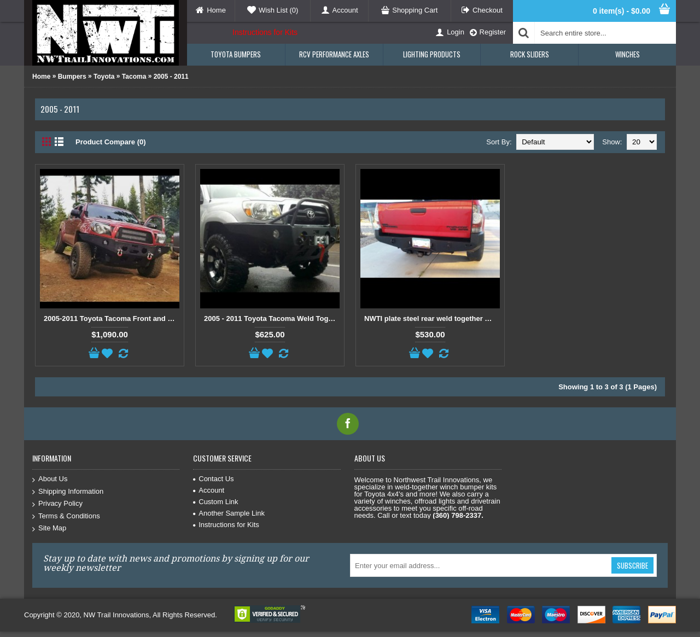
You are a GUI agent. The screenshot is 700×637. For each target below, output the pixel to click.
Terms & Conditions (66, 516)
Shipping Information (67, 491)
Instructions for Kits (265, 32)
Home (41, 76)
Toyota (104, 76)
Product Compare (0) (110, 142)
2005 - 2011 (171, 76)
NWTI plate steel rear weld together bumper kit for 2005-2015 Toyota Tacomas (432, 318)
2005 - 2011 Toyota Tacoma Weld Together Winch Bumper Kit (272, 318)
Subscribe (632, 565)
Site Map (49, 528)
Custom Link (215, 502)
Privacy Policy (57, 504)
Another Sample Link (229, 513)
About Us (49, 479)
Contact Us (213, 479)
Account (208, 490)
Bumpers (72, 76)
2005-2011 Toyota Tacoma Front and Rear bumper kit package (111, 318)
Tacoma (134, 76)
